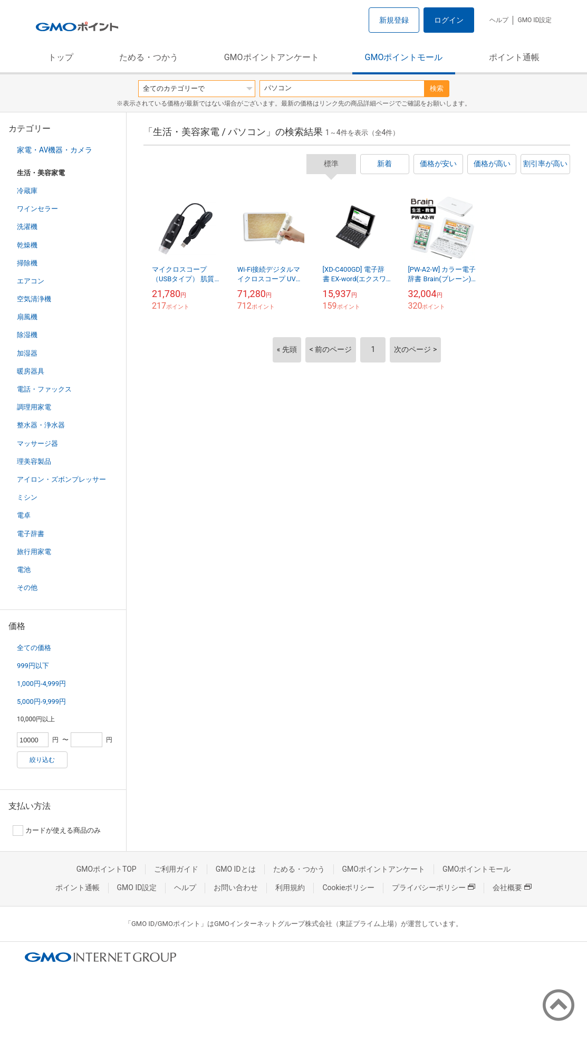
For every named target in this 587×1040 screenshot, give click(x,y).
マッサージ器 (37, 443)
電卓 (24, 515)
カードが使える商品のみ (57, 830)
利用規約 (290, 887)
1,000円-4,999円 (41, 684)
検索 (437, 88)
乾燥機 (27, 245)
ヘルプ (498, 20)
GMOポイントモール (404, 57)
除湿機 (27, 335)
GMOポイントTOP (106, 869)
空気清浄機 (34, 299)
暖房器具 (30, 371)
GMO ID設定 (534, 20)
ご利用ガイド (176, 869)
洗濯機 (27, 227)
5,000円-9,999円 (41, 701)
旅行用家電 (34, 552)
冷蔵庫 (27, 191)
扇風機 (27, 317)
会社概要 (512, 887)
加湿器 (27, 353)
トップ (60, 57)
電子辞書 (30, 534)
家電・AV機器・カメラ (54, 150)
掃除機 (27, 263)
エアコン (30, 281)
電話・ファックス (44, 389)
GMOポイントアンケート (271, 57)
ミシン (27, 497)
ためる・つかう (148, 57)
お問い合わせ (236, 887)
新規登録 (394, 20)
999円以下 (33, 666)
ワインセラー (37, 209)
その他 (27, 587)
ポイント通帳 (514, 57)
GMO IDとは (236, 869)
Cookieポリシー (348, 887)
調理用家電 (34, 407)
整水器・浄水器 (41, 425)
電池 (24, 570)
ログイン (449, 20)
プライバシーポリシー (433, 887)
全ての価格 (34, 648)
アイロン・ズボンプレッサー (61, 479)
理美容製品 (34, 461)
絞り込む (42, 760)
